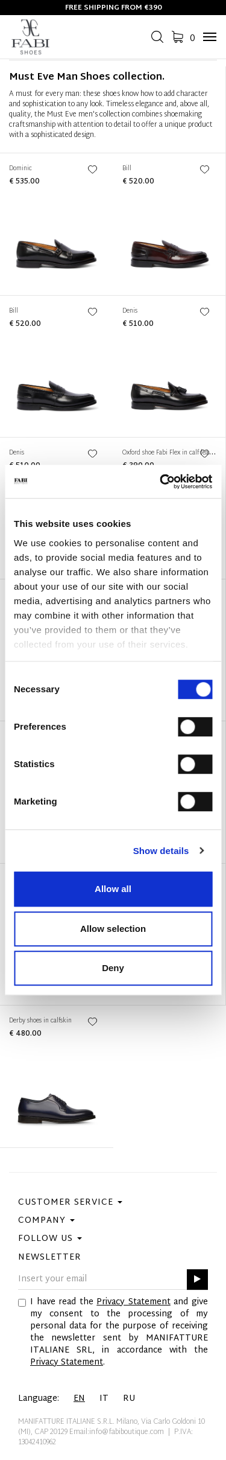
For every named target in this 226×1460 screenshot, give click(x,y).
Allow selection (113, 928)
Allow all (113, 889)
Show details (161, 851)
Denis (129, 311)
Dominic (20, 168)
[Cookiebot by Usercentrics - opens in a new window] (161, 481)
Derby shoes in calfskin (40, 1021)
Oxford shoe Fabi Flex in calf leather (171, 453)
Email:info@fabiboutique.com (116, 1432)
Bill (126, 168)
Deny (113, 968)
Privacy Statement (133, 1302)
